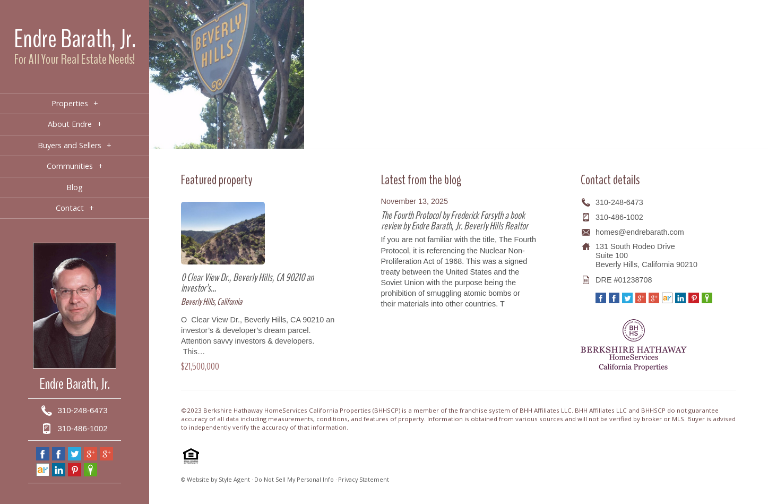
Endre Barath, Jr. (75, 39)
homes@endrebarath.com (640, 232)
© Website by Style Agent (215, 479)
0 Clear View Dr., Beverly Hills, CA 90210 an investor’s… (247, 282)
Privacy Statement (363, 479)
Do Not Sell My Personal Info (294, 479)
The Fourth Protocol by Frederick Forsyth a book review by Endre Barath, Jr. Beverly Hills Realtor (454, 220)
